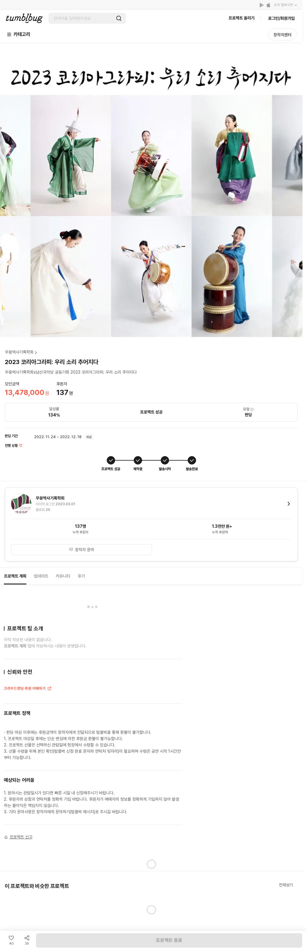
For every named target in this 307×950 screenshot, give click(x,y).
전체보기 (286, 885)
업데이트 (41, 576)
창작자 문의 (81, 549)
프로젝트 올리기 (241, 18)
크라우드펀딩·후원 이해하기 (28, 689)
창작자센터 (282, 34)
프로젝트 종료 (169, 940)
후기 (81, 576)
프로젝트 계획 (15, 576)
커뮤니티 (63, 576)
